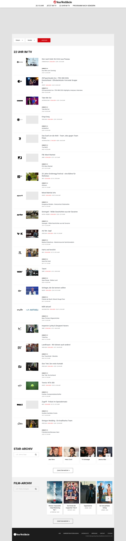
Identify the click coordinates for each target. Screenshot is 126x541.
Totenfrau (45, 337)
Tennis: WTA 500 (48, 383)
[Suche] (26, 454)
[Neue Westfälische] (62, 2)
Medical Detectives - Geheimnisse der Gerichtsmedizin (58, 242)
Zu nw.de (110, 533)
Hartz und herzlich (49, 250)
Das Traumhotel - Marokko (50, 356)
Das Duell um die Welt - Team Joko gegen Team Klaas (60, 137)
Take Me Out (46, 98)
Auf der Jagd (46, 231)
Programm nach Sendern (84, 6)
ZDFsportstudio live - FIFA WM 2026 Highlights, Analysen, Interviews (62, 90)
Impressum (94, 533)
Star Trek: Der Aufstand (49, 375)
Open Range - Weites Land (50, 280)
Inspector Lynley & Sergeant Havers (55, 326)
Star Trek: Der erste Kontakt (52, 364)
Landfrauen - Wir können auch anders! (56, 345)
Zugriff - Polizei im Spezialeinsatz (54, 402)
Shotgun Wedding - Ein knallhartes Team (57, 421)
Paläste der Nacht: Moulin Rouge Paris (53, 299)
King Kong (46, 117)
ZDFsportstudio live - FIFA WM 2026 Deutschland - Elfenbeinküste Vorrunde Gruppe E (59, 80)
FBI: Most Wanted (48, 155)
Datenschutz (85, 533)
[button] (108, 456)
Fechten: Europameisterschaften (51, 394)
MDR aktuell (46, 307)
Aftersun (44, 185)
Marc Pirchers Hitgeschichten (50, 318)
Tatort (44, 269)
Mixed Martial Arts (49, 193)
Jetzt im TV (51, 6)
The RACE (45, 147)
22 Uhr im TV (64, 6)
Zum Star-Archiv (63, 470)
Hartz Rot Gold (46, 261)
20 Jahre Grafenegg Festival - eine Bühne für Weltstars (59, 175)
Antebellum (45, 128)
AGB (60, 533)
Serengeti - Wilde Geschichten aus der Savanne (60, 212)
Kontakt (102, 533)
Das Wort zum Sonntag (49, 70)
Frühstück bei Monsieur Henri (50, 432)
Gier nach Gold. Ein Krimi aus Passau (56, 59)
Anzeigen (44, 40)
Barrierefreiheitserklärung (71, 533)
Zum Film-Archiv (63, 521)
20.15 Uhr (40, 6)
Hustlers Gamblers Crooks (49, 413)
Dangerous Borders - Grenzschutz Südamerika (55, 204)
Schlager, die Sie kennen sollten (54, 288)
